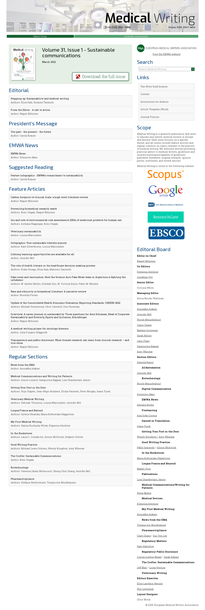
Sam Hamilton (145, 546)
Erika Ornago (28, 269)
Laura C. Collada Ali (32, 436)
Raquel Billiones (29, 113)
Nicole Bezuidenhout (149, 319)
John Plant (143, 341)
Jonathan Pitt (145, 277)
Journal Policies (149, 116)
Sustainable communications (136, 36)
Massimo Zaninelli (60, 269)
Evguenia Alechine (59, 425)
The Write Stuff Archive (154, 86)
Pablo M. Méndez (88, 283)
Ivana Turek (103, 391)
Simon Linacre (29, 380)
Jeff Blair (142, 567)
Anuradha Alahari (30, 368)
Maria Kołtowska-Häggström (57, 414)
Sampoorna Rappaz (50, 380)
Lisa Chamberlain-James (151, 479)
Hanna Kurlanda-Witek (34, 425)
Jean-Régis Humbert (48, 391)
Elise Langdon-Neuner (150, 583)
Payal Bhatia (144, 493)
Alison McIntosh (54, 436)
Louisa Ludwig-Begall (149, 557)
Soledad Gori (49, 283)
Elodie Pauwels (70, 391)
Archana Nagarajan (32, 223)
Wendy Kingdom (58, 448)
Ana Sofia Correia (147, 415)
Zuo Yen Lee (160, 535)
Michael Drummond (32, 306)
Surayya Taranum (43, 102)
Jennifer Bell (27, 258)
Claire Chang (144, 325)
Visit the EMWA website (166, 53)
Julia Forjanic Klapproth (33, 332)
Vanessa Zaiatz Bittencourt (36, 471)
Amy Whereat (76, 448)
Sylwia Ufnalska (30, 414)
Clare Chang (144, 535)
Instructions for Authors (154, 101)
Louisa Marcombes (30, 235)
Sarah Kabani (171, 557)
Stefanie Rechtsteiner (33, 482)
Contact (145, 94)
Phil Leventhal (145, 588)
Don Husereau (71, 306)
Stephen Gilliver (74, 436)
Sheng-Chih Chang (63, 471)
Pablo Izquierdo (146, 447)
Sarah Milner (144, 335)
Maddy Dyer (144, 468)
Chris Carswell (53, 306)
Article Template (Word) (154, 109)
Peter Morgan (88, 391)
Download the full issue (100, 76)
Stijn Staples (28, 391)
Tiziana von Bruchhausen (61, 482)
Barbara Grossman (147, 330)
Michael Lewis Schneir (34, 448)
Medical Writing (40, 36)
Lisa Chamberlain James (76, 380)
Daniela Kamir (145, 362)
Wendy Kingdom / (147, 436)
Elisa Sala (26, 102)
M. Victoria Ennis (67, 283)
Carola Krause (28, 135)
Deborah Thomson (31, 402)
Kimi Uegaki (28, 212)
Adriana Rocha (145, 404)
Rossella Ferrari (29, 295)
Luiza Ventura (157, 567)
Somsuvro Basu (28, 157)
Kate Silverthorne (31, 246)
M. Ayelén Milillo (31, 283)
